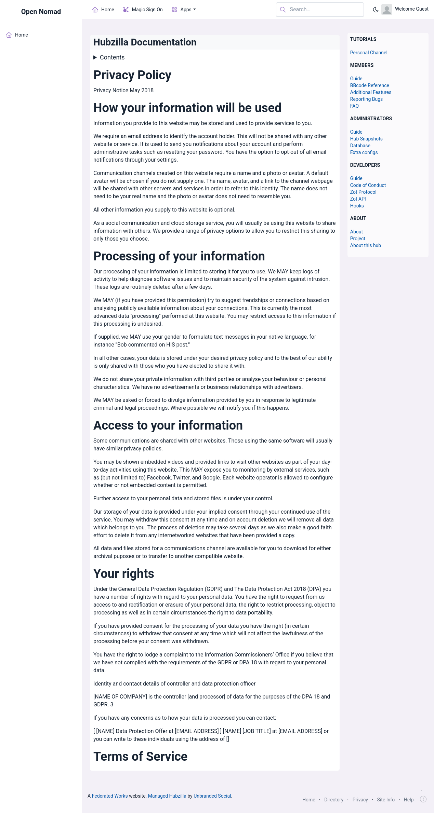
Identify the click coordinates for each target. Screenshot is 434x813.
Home (308, 799)
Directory (333, 799)
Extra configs (364, 152)
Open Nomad (41, 12)
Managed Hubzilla (167, 796)
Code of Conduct (368, 185)
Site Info (386, 799)
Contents (112, 57)
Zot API (358, 199)
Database (360, 145)
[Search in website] (320, 9)
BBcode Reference (369, 85)
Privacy (360, 799)
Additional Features (371, 92)
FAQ (354, 106)
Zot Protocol (363, 192)
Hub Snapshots (366, 138)
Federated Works (110, 796)
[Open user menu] (405, 9)
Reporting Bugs (366, 99)
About (356, 231)
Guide (356, 78)
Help (409, 799)
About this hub (365, 245)
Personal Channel (368, 52)
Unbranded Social (212, 796)
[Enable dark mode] (375, 9)
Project (357, 238)
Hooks (357, 205)
